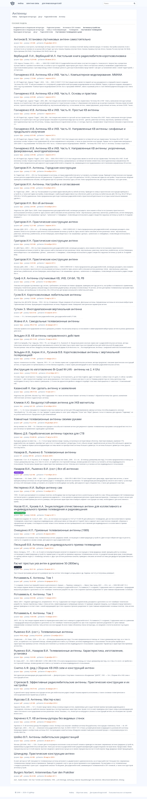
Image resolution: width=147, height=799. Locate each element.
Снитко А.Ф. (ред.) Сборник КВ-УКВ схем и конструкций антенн (54, 668)
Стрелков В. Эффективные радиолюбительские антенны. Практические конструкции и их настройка (71, 683)
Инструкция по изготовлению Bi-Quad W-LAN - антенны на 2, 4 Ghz (57, 369)
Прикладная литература (27, 17)
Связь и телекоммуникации (56, 30)
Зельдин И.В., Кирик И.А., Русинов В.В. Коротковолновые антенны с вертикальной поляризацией (66, 353)
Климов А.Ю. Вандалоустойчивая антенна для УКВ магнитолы (54, 402)
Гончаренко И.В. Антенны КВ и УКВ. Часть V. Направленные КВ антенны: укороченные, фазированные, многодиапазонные (70, 149)
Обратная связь (32, 3)
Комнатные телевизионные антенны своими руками (48, 419)
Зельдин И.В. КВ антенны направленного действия (47, 335)
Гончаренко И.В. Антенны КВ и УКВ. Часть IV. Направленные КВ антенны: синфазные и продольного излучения (69, 130)
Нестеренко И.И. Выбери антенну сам (38, 487)
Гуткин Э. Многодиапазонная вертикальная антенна (48, 309)
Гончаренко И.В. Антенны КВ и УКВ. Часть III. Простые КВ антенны (56, 110)
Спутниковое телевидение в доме (68, 32)
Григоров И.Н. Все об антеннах (33, 203)
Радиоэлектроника (53, 28)
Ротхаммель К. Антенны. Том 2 (33, 613)
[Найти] (134, 3)
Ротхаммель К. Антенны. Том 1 (33, 577)
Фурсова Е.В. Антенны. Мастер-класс (37, 699)
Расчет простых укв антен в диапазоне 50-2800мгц (46, 563)
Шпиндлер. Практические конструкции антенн (44, 753)
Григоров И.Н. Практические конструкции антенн (46, 222)
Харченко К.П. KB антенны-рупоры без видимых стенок (49, 718)
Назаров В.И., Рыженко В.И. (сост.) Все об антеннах (46, 469)
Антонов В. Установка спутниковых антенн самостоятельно (52, 39)
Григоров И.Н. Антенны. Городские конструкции (45, 167)
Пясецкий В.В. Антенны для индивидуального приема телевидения (57, 544)
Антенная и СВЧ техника (71, 28)
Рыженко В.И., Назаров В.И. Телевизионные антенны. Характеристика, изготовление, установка (68, 652)
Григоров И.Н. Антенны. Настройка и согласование (47, 184)
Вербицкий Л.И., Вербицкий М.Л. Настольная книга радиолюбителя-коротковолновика (70, 56)
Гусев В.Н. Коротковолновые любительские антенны (47, 294)
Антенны (62, 17)
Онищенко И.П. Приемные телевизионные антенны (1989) (51, 530)
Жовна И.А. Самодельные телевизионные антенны (46, 321)
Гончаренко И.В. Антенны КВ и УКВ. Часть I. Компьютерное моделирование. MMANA (68, 74)
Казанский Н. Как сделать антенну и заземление (45, 388)
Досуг (40, 17)
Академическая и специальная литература (28, 28)
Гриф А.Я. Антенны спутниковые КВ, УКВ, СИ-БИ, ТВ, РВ (49, 278)
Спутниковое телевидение (91, 30)
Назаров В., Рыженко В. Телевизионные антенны (45, 452)
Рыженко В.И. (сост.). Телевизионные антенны (43, 632)
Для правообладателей (51, 3)
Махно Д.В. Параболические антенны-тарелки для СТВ (49, 433)
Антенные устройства (91, 28)
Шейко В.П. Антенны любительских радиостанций (46, 737)
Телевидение (73, 30)
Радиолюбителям (50, 17)
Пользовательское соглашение (120, 793)
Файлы (21, 3)
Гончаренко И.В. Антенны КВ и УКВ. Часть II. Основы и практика (55, 93)
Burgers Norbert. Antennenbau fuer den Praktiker (44, 772)
